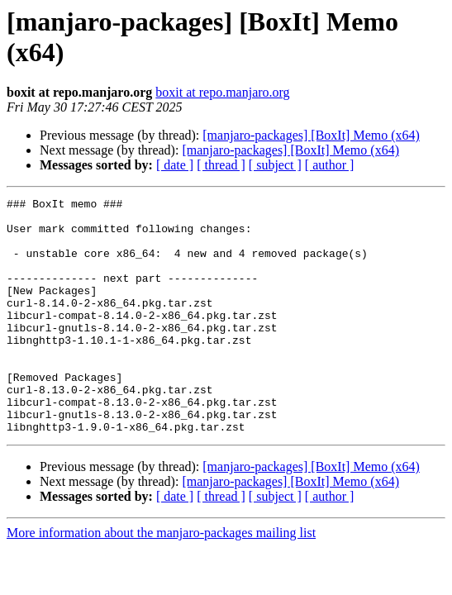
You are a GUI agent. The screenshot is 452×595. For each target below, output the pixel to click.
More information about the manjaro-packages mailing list (161, 580)
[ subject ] (275, 165)
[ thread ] (221, 165)
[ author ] (329, 165)
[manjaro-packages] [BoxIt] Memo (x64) (311, 135)
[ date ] (174, 165)
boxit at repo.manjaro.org (222, 92)
